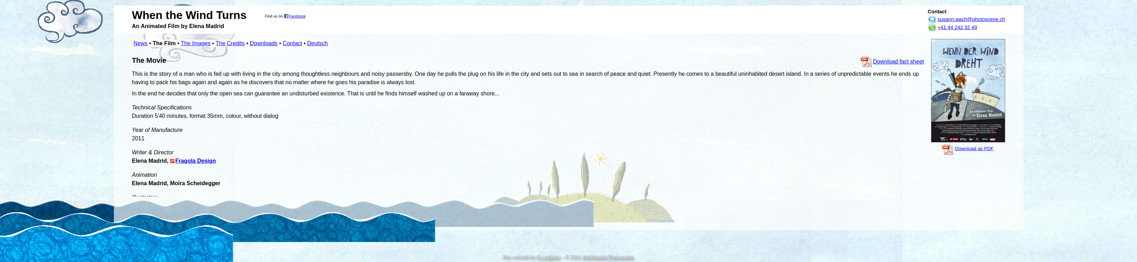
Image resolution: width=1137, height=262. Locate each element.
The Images (196, 43)
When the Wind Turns (189, 15)
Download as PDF (974, 148)
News (141, 43)
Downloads (264, 43)
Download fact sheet (898, 62)
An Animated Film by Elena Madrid (178, 26)
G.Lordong (548, 258)
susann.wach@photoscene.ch (971, 19)
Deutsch (317, 43)
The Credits (230, 43)
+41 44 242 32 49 (957, 27)
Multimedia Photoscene (608, 258)
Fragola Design (195, 161)
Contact (292, 43)
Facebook (297, 16)
